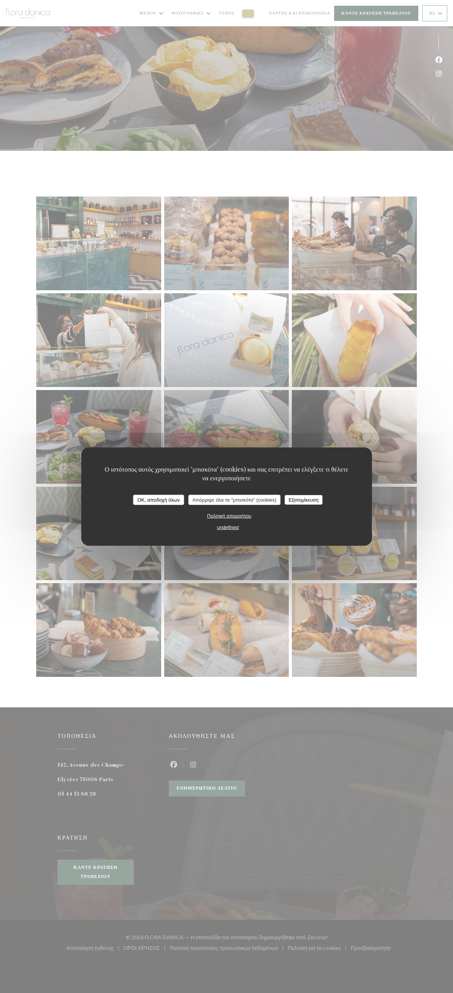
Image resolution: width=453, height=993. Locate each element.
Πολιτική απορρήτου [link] (229, 516)
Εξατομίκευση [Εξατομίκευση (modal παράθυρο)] (303, 499)
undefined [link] (228, 527)
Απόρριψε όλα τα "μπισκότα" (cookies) (234, 499)
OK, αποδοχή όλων (159, 499)
